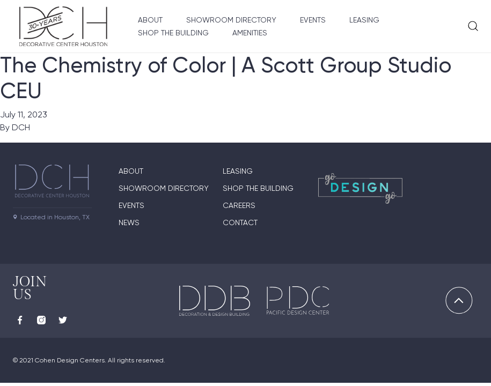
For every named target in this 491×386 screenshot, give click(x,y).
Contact (240, 222)
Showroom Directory (231, 20)
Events (313, 20)
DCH (21, 127)
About (150, 20)
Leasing (364, 20)
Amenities (249, 32)
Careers (239, 205)
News (129, 222)
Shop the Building (173, 32)
